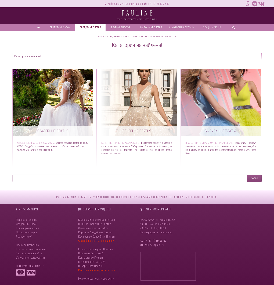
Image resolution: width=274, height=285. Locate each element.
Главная (102, 36)
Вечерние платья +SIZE (91, 261)
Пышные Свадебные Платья (94, 224)
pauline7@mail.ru (154, 245)
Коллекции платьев (27, 228)
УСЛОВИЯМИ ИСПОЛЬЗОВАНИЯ (151, 197)
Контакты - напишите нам (31, 249)
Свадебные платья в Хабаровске (36, 142)
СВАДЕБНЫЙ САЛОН (60, 27)
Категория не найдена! (165, 36)
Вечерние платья (137, 131)
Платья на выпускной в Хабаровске (209, 142)
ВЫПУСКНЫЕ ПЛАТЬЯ (151, 27)
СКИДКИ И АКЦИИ (212, 27)
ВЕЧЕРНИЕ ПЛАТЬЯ (120, 27)
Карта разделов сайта (29, 253)
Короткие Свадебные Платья (95, 232)
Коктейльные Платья (90, 257)
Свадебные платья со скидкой (96, 240)
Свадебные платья (52, 131)
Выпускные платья (221, 131)
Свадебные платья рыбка (93, 228)
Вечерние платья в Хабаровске (120, 142)
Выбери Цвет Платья (90, 266)
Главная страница (26, 219)
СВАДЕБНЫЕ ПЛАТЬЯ (90, 27)
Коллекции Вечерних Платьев (95, 249)
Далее (254, 178)
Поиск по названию (27, 245)
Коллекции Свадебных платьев (96, 219)
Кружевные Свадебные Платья (96, 236)
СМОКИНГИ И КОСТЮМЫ (181, 27)
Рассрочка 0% (24, 236)
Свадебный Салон (26, 224)
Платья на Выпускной (90, 253)
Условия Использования (30, 257)
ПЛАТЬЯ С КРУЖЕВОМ (141, 36)
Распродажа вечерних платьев (96, 270)
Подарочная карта (26, 232)
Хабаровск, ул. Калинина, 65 (123, 3)
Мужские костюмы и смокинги (96, 278)
